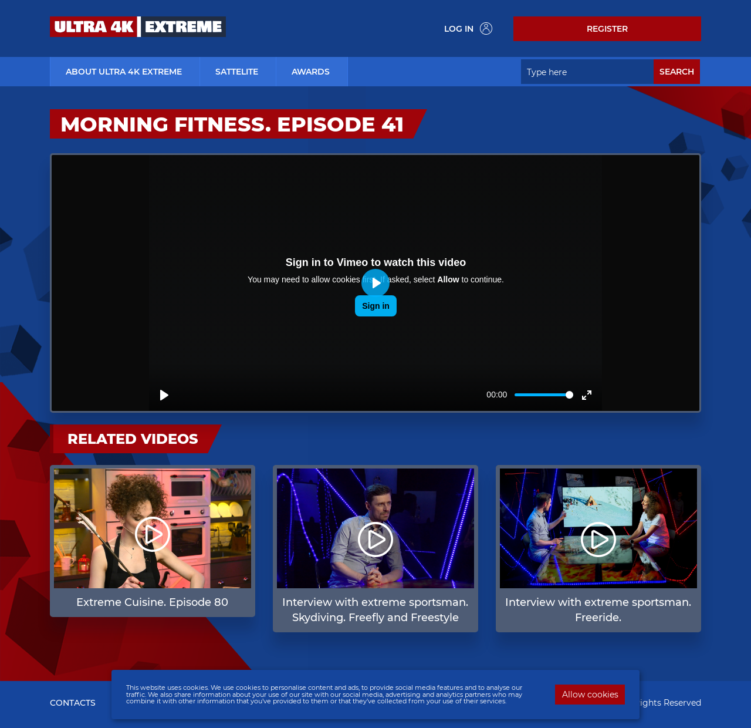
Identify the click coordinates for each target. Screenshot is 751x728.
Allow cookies (590, 694)
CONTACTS (73, 702)
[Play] (164, 395)
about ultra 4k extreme (124, 71)
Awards (311, 71)
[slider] (544, 394)
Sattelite (236, 71)
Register (607, 28)
